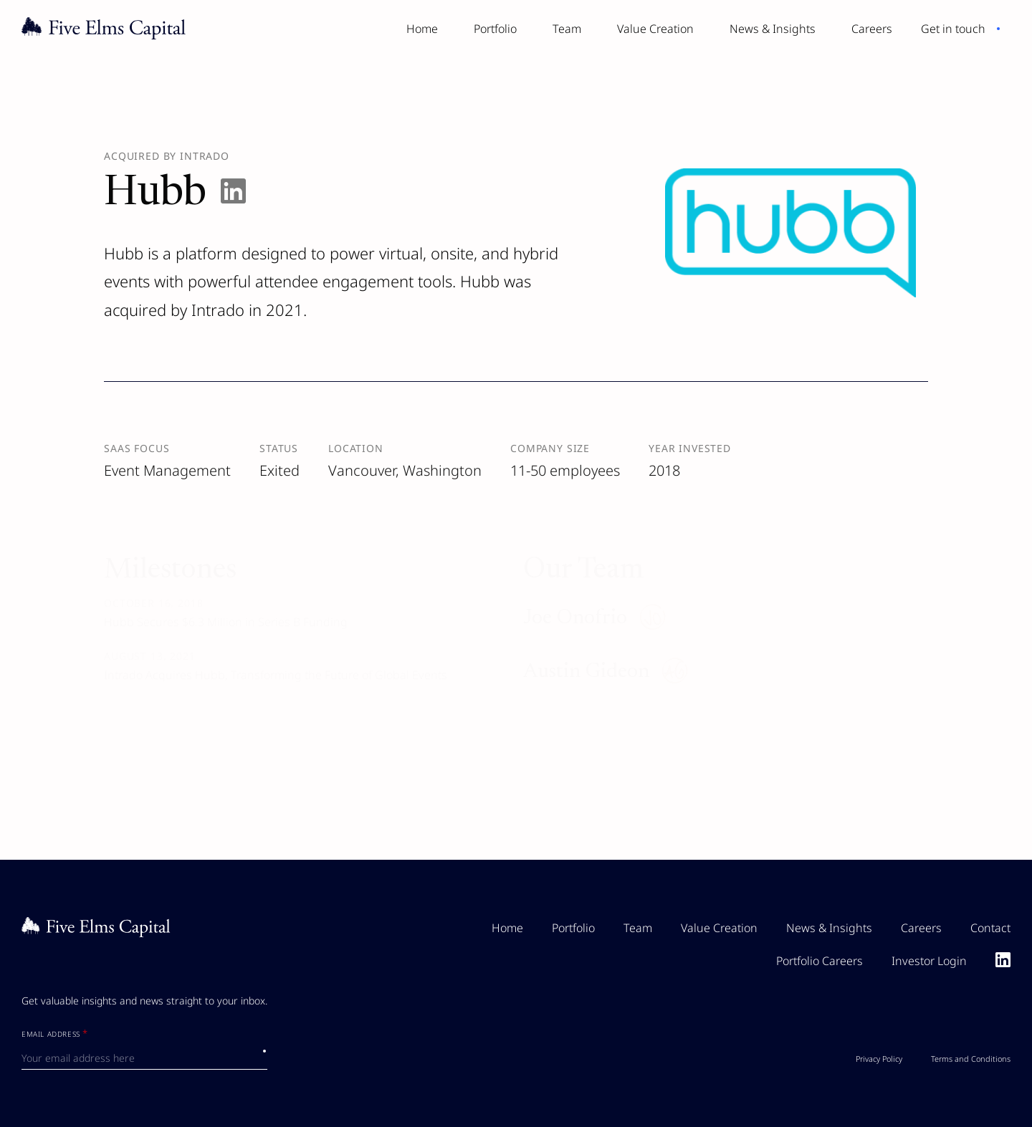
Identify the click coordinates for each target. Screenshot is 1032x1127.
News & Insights (773, 29)
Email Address (55, 1035)
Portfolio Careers (819, 961)
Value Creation (655, 29)
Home (422, 29)
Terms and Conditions (970, 1058)
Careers (871, 29)
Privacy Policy (879, 1058)
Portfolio (495, 29)
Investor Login (929, 961)
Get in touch (953, 29)
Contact (990, 928)
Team (567, 29)
